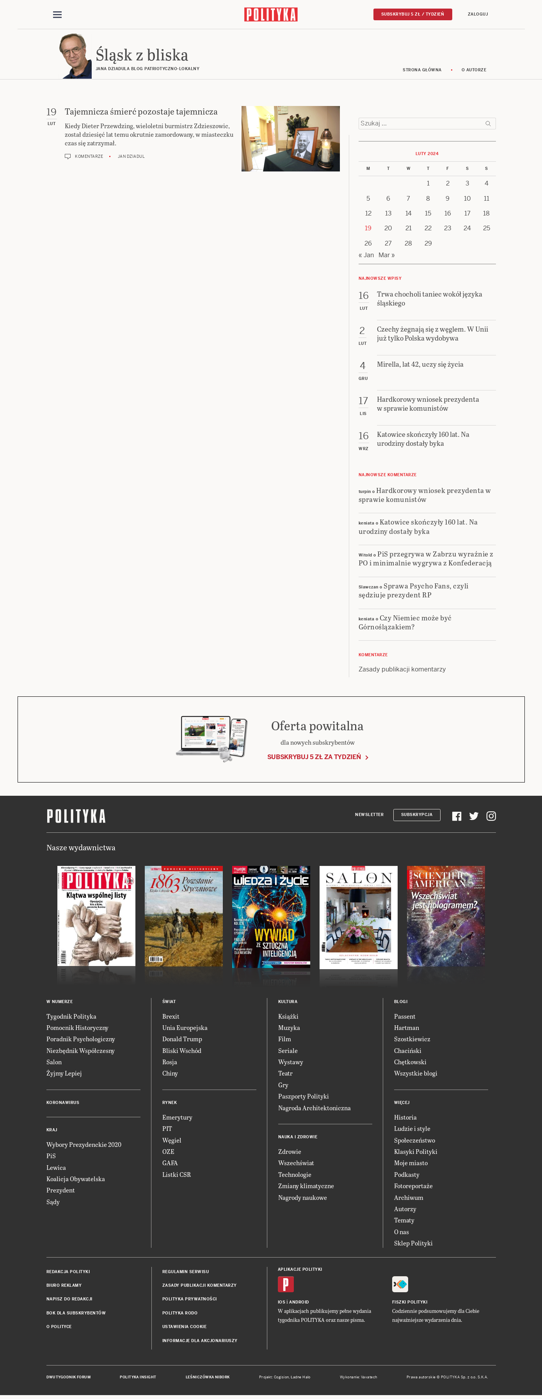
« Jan (366, 256)
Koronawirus (63, 1103)
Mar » (387, 256)
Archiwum (408, 1198)
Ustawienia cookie (184, 1327)
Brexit (170, 1017)
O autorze (474, 71)
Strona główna (422, 71)
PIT (167, 1129)
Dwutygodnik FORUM (68, 1378)
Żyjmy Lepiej (64, 1074)
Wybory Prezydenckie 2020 (83, 1145)
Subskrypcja (417, 815)
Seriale (288, 1051)
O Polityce (59, 1327)
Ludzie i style (412, 1129)
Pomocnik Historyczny (77, 1028)
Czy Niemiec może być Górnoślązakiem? (405, 623)
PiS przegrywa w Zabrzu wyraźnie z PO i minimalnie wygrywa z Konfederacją (426, 559)
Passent (405, 1017)
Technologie (294, 1175)
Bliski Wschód (181, 1051)
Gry (283, 1085)
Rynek (169, 1103)
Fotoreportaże (413, 1186)
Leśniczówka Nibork (208, 1378)
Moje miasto (411, 1164)
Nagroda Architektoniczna (314, 1108)
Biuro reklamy (64, 1286)
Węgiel (171, 1141)
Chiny (170, 1074)
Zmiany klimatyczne (306, 1186)
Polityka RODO (180, 1314)
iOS (282, 1303)
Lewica (56, 1168)
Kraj (51, 1131)
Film (284, 1040)
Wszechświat (296, 1164)
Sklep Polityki (413, 1244)
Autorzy (405, 1209)
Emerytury (177, 1118)
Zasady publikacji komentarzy (402, 671)
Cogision (281, 1378)
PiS (51, 1156)
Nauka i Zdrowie (298, 1138)
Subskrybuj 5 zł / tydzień (412, 14)
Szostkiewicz (412, 1040)
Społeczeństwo (414, 1141)
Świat (169, 1002)
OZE (168, 1152)
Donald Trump (182, 1040)
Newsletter (369, 815)
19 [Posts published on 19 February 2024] (368, 230)
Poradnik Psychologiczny (80, 1040)
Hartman (406, 1028)
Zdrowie (289, 1152)
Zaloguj (478, 14)
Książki (288, 1017)
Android (299, 1303)
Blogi (401, 1002)
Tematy (404, 1221)
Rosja (169, 1062)
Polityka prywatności (189, 1300)
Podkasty (406, 1175)
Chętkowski (410, 1062)
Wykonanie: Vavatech (358, 1378)
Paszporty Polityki (303, 1097)
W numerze (59, 1002)
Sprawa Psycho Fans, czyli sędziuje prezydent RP (414, 591)
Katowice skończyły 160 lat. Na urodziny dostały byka (418, 527)
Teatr (285, 1074)
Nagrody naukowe (302, 1198)
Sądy (53, 1202)
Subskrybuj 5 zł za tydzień (314, 758)
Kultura (288, 1002)
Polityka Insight (138, 1378)
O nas (401, 1232)
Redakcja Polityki (68, 1272)
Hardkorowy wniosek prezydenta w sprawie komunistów (425, 495)
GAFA (170, 1164)
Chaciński (407, 1051)
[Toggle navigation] (57, 14)
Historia (405, 1118)
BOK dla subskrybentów (76, 1314)
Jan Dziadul (131, 157)
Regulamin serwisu (185, 1272)
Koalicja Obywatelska (75, 1179)
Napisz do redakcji (69, 1300)
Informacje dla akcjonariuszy (200, 1341)
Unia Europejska (185, 1028)
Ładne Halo (301, 1378)
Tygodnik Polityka (71, 1017)
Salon (54, 1062)
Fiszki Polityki (410, 1303)
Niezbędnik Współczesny (80, 1051)
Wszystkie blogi (415, 1074)
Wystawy (290, 1062)
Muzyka (289, 1028)
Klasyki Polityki (415, 1152)
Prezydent (60, 1191)
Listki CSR (176, 1175)
